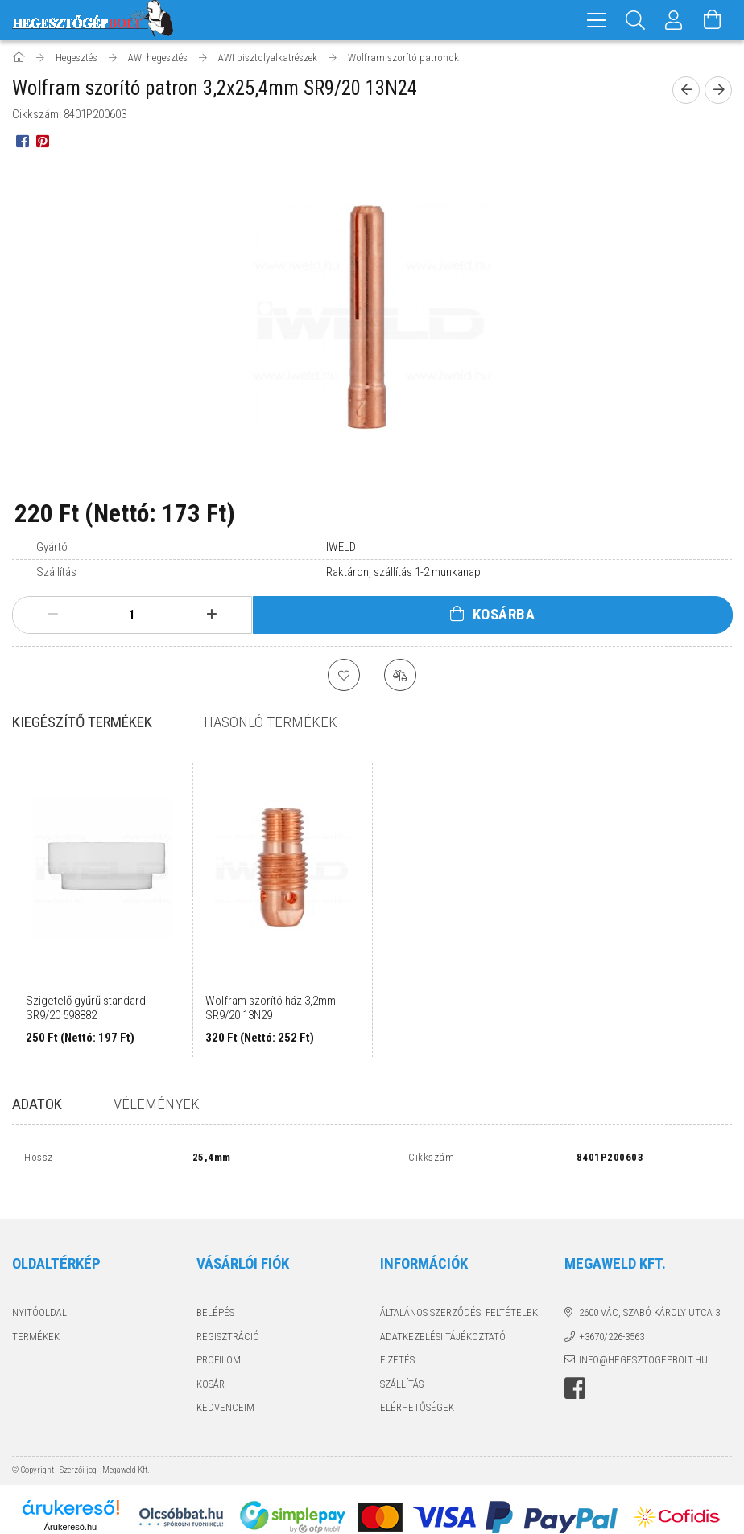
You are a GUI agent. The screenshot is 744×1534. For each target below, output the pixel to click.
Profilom (218, 1345)
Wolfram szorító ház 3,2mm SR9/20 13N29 (270, 1010)
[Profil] (674, 20)
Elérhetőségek (417, 1393)
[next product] (718, 92)
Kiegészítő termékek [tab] (82, 724)
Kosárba (504, 616)
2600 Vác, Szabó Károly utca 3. (650, 1298)
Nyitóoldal (39, 1298)
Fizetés (397, 1345)
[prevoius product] (686, 92)
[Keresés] (635, 20)
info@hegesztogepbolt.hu (643, 1345)
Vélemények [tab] (157, 1106)
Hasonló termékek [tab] (270, 724)
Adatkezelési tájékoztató (443, 1321)
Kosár (210, 1369)
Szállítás (402, 1369)
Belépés (215, 1298)
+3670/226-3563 (611, 1321)
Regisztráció (227, 1321)
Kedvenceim (225, 1393)
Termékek (36, 1321)
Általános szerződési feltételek (459, 1298)
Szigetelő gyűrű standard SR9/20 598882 (86, 1010)
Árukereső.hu (70, 1511)
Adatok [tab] (37, 1106)
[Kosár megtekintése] (712, 20)
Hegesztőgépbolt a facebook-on (574, 1373)
